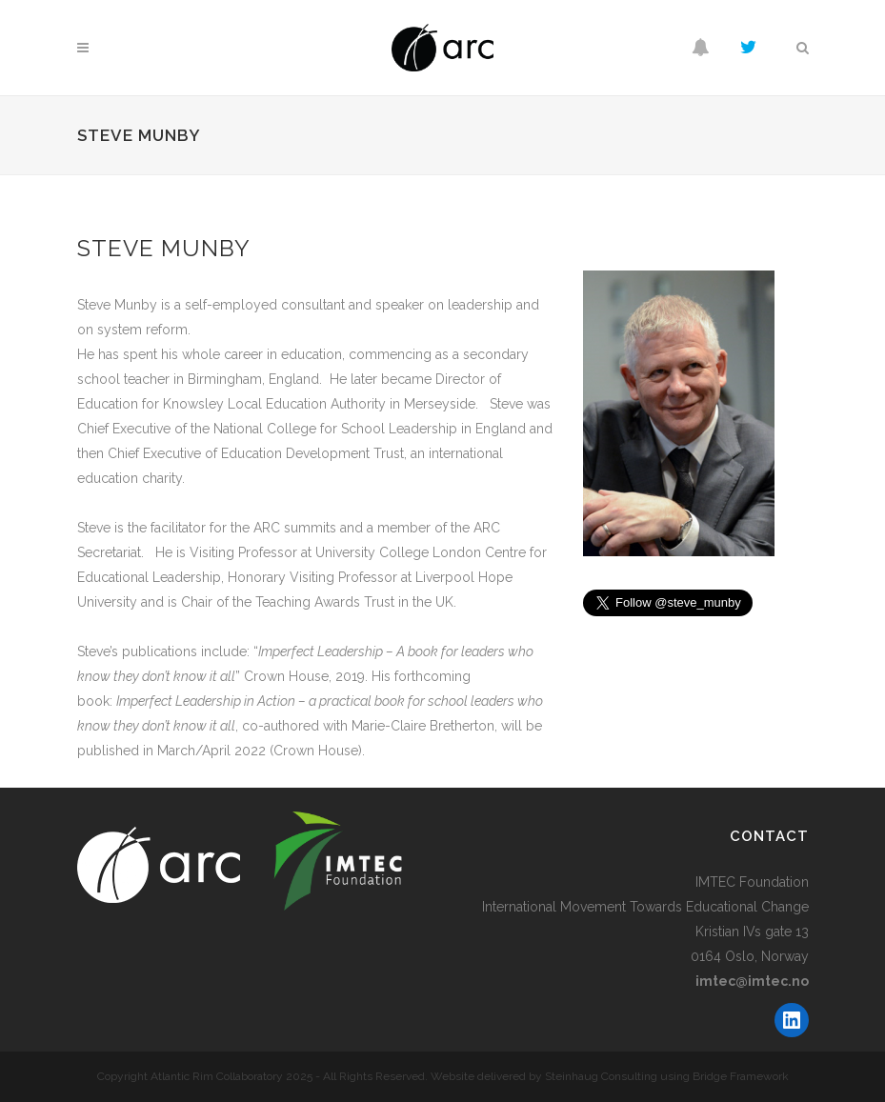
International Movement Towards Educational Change (645, 906)
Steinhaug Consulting (601, 1076)
